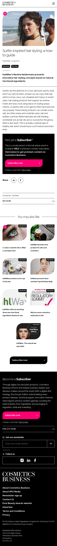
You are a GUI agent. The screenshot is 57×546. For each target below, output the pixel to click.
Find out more (9, 429)
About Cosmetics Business (16, 488)
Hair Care (15, 66)
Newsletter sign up (12, 495)
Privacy (6, 515)
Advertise (8, 507)
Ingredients (6, 66)
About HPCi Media (11, 491)
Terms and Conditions (14, 511)
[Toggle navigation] (53, 3)
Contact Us (8, 499)
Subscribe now (15, 163)
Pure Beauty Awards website (17, 503)
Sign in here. (26, 170)
